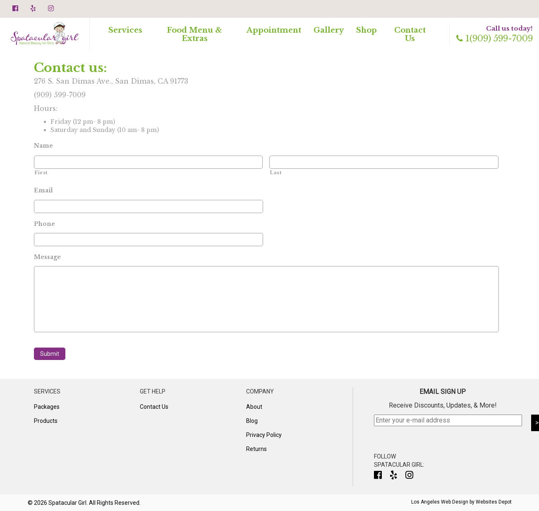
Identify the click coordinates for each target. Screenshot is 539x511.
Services (125, 30)
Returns (256, 449)
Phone (44, 224)
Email (43, 190)
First (41, 172)
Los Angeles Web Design (439, 502)
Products (45, 420)
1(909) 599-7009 (494, 38)
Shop (366, 30)
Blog (252, 420)
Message (47, 257)
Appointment (274, 30)
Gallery (329, 30)
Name (43, 145)
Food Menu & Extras (194, 34)
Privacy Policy (264, 435)
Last (276, 172)
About (254, 406)
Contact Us (410, 34)
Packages (47, 406)
